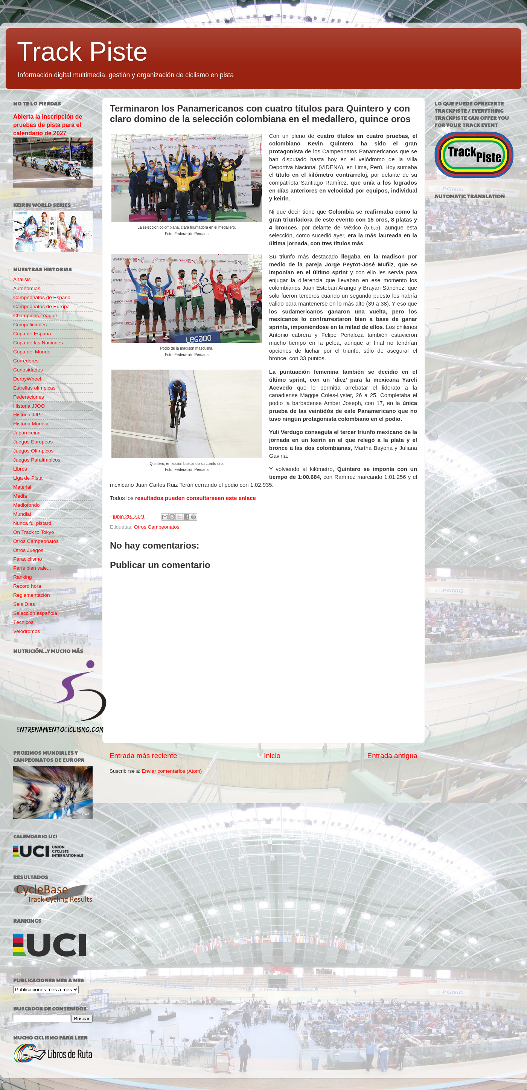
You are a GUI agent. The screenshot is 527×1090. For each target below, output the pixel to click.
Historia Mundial (31, 424)
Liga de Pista (28, 478)
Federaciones (28, 397)
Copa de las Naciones (38, 342)
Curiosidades (28, 370)
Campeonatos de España (41, 297)
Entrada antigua (392, 756)
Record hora (27, 586)
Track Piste (82, 51)
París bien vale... (32, 568)
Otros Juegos (28, 550)
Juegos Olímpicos (33, 451)
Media (20, 496)
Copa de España (32, 333)
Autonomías (26, 288)
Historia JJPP (28, 414)
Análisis (22, 279)
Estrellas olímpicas (34, 388)
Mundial (22, 514)
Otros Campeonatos (157, 527)
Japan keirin (27, 433)
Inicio (272, 756)
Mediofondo (26, 505)
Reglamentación (31, 595)
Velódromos (26, 631)
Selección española (35, 613)
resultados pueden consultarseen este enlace (195, 498)
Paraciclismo (27, 559)
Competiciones (30, 324)
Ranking (22, 577)
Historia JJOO (29, 406)
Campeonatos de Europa (41, 306)
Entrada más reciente (143, 756)
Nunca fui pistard (32, 523)
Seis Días (24, 604)
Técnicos (23, 622)
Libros (20, 469)
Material (22, 487)
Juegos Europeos (33, 442)
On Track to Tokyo (33, 532)
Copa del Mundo (31, 352)
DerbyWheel (27, 379)
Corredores (26, 361)
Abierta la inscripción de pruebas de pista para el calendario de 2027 (47, 124)
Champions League (35, 315)
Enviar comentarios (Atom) (172, 771)
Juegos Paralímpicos (36, 460)
